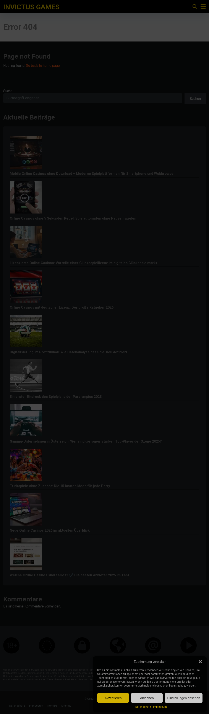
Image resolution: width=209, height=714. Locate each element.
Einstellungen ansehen (183, 698)
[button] (200, 662)
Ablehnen (147, 698)
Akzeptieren (113, 698)
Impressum (160, 706)
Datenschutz (143, 706)
